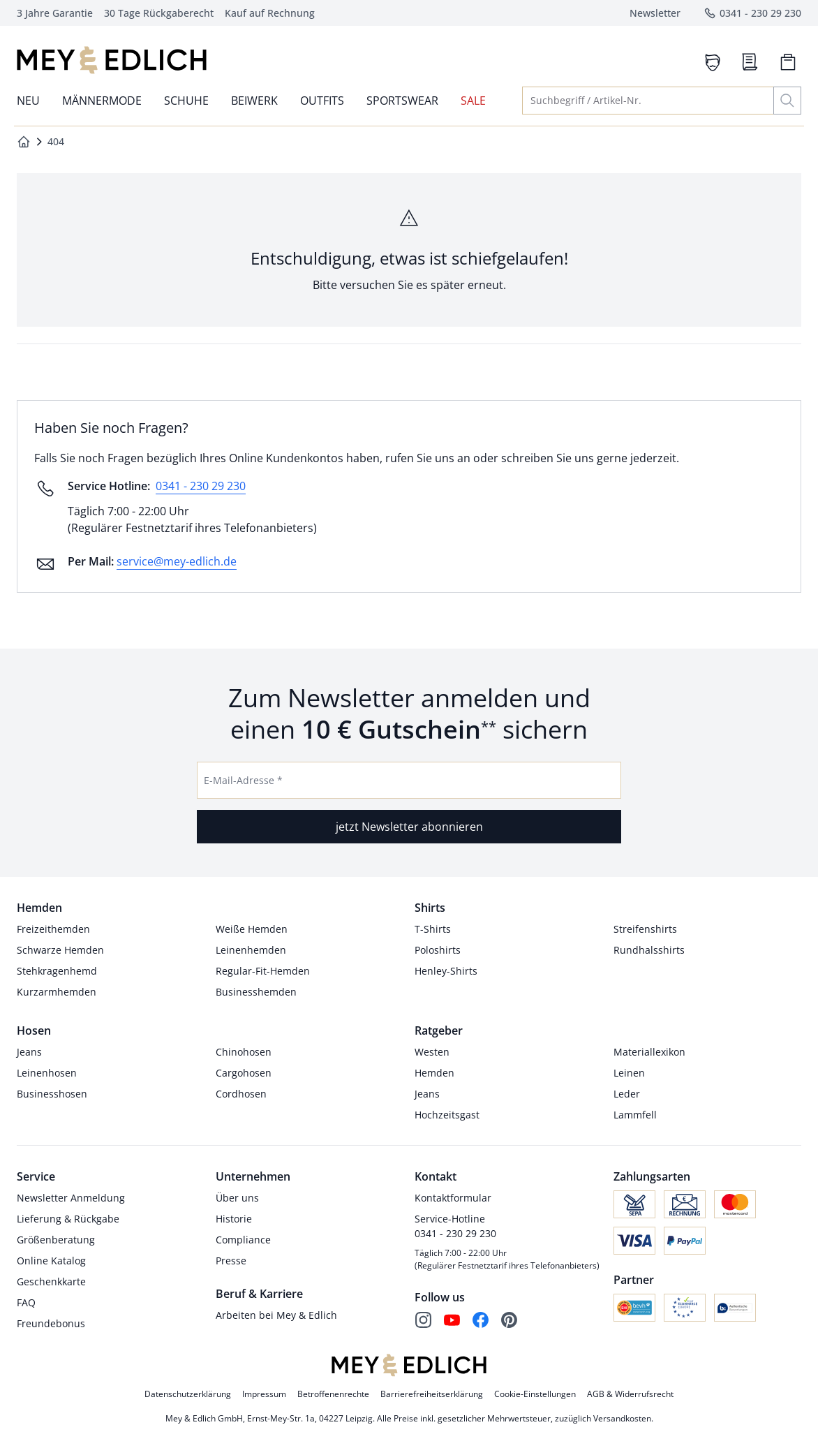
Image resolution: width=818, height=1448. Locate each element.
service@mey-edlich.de (177, 561)
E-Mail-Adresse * (243, 780)
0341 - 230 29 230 (201, 486)
